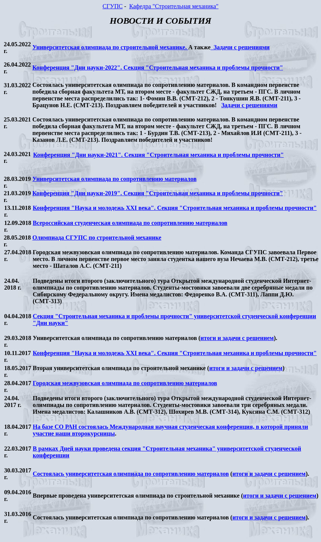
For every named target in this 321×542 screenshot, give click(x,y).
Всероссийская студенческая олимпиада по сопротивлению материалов (130, 223)
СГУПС (112, 6)
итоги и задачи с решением (237, 338)
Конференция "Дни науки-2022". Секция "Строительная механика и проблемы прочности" (157, 67)
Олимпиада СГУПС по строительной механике (96, 237)
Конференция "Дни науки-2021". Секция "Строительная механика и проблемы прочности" (158, 155)
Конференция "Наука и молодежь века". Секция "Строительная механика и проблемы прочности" (175, 208)
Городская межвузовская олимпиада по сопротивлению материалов (125, 383)
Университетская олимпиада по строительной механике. (110, 47)
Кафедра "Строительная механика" (173, 6)
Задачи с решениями (239, 47)
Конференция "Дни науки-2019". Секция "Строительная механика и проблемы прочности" (157, 193)
